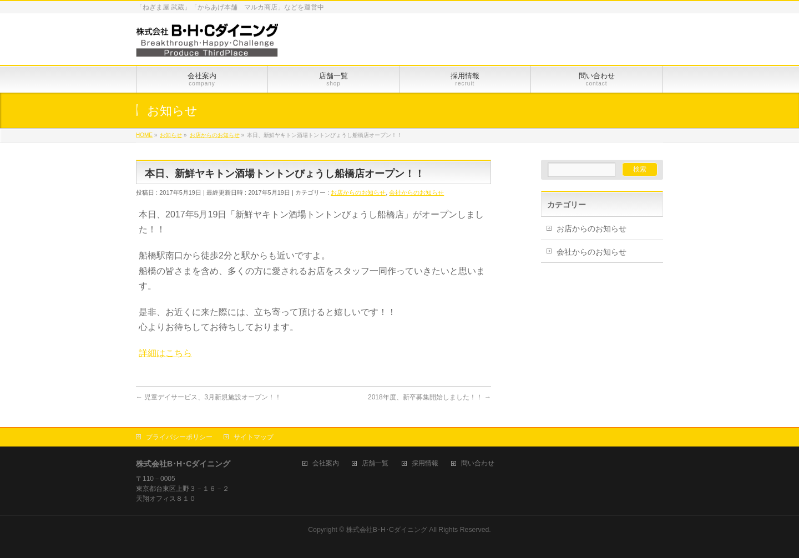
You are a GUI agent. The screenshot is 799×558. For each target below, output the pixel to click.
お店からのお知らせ (358, 192)
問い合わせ (477, 463)
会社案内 (325, 463)
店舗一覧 (375, 463)
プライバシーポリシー (179, 437)
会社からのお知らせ (416, 192)
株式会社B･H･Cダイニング (386, 530)
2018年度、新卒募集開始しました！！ (429, 397)
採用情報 (425, 463)
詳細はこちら (165, 353)
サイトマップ (254, 437)
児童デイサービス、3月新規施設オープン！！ (208, 397)
